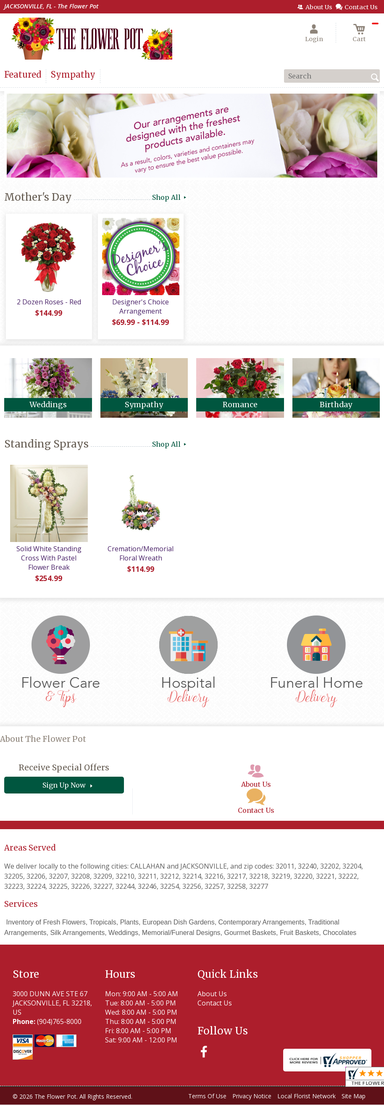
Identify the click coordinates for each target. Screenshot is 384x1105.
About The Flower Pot (43, 741)
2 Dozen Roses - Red (48, 303)
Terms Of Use (207, 1098)
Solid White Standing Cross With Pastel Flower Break (48, 559)
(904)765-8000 (59, 1023)
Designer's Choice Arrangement (139, 308)
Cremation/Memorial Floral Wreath (140, 555)
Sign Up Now (64, 787)
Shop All (170, 197)
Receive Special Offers (63, 769)
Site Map (354, 1098)
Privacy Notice (251, 1098)
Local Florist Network (306, 1098)
